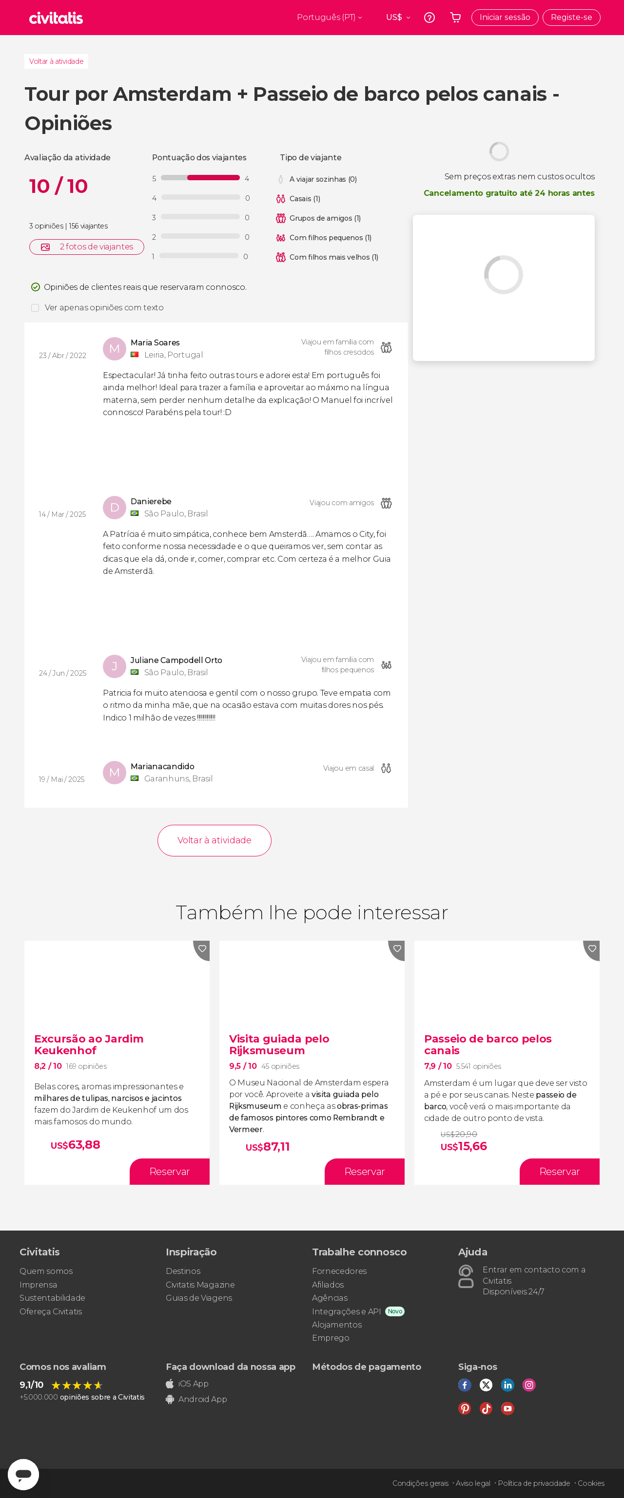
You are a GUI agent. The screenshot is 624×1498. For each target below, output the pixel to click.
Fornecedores (339, 1271)
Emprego (331, 1338)
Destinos (183, 1271)
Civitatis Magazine (200, 1284)
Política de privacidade (534, 1483)
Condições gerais (420, 1483)
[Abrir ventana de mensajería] (23, 1474)
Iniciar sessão (505, 17)
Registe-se (571, 17)
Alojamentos (336, 1324)
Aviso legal (473, 1483)
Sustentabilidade (52, 1298)
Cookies (591, 1483)
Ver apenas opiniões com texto (104, 307)
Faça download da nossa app (230, 1367)
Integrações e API (346, 1311)
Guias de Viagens (199, 1298)
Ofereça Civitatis (51, 1311)
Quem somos (46, 1271)
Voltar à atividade (56, 61)
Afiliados (328, 1284)
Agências (329, 1298)
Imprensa (38, 1284)
